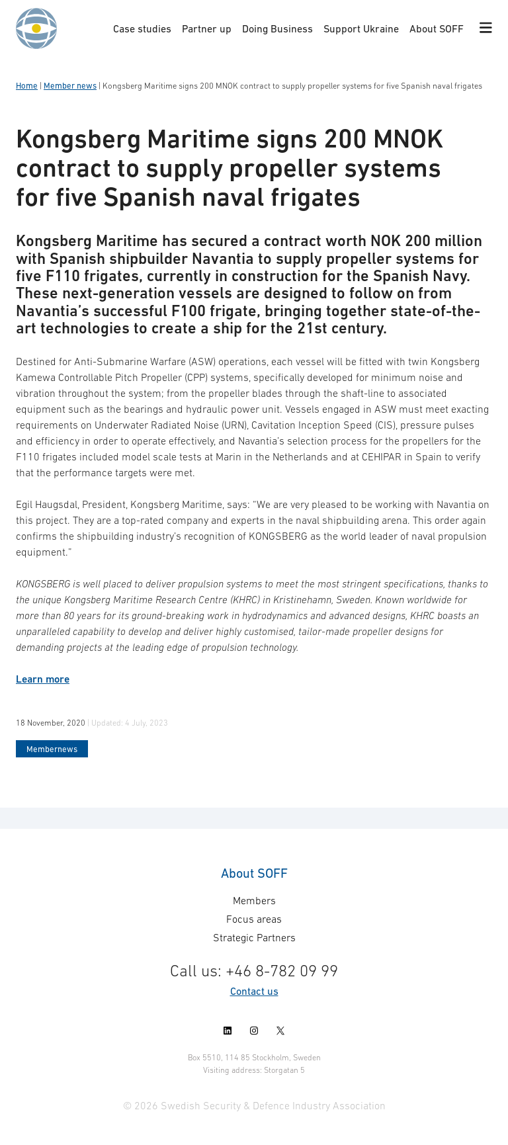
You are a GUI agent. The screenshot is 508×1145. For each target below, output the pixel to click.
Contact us (254, 991)
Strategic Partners (254, 937)
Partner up (207, 28)
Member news (70, 86)
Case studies (142, 28)
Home (27, 86)
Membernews (51, 749)
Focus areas (254, 919)
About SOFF (436, 28)
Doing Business (277, 28)
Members (254, 900)
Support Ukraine (361, 28)
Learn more (42, 679)
